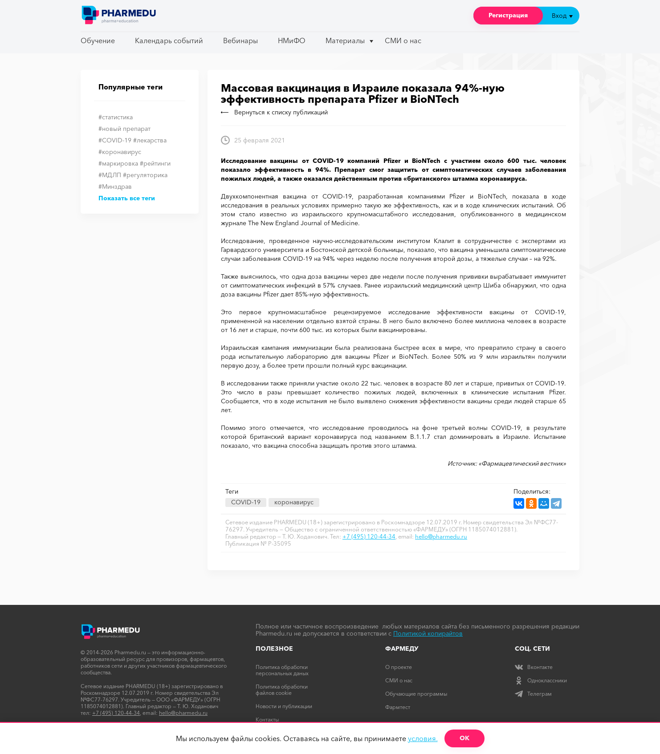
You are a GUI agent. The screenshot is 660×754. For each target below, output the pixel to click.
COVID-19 (246, 502)
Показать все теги (126, 198)
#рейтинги (155, 163)
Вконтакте (534, 667)
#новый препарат (124, 129)
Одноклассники (541, 680)
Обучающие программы (416, 693)
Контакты (267, 719)
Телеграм (533, 693)
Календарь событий (169, 40)
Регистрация (508, 15)
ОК (464, 738)
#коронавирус (119, 152)
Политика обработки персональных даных (282, 670)
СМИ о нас (403, 40)
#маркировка (118, 163)
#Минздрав (115, 186)
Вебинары (240, 40)
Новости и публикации (284, 706)
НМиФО (292, 40)
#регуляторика (145, 175)
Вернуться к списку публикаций (274, 112)
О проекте (398, 667)
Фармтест (397, 707)
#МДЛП (109, 175)
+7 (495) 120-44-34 (368, 536)
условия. (423, 738)
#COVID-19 (114, 140)
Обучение (98, 40)
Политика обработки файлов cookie (282, 689)
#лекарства (150, 140)
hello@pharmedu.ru (441, 536)
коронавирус (294, 502)
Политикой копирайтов (428, 633)
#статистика (115, 117)
